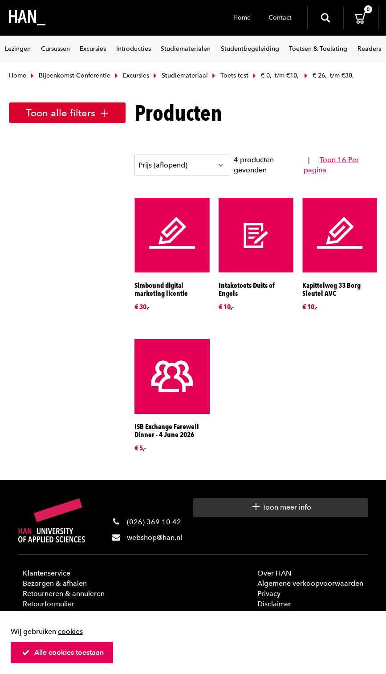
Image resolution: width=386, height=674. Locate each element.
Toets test (229, 75)
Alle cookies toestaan (63, 652)
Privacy (268, 593)
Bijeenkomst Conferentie (69, 75)
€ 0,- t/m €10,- (275, 75)
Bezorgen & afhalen (55, 583)
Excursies (131, 75)
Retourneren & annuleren (64, 593)
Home (242, 17)
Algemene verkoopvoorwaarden (310, 583)
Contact (280, 17)
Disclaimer (274, 604)
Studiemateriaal (179, 75)
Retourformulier (48, 604)
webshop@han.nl (154, 537)
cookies (70, 631)
